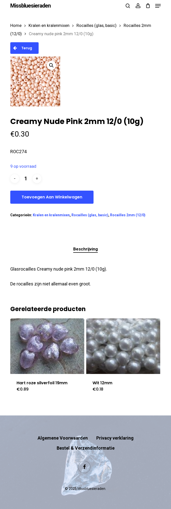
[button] (158, 5)
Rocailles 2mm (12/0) (127, 215)
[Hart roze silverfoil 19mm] (47, 346)
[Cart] (148, 6)
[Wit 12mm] (123, 346)
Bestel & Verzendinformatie (86, 448)
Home (16, 25)
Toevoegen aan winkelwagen (52, 197)
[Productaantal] (26, 178)
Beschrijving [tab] (85, 248)
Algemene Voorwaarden (63, 438)
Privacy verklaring (115, 438)
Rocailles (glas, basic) (96, 25)
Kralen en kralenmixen (49, 25)
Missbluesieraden (30, 6)
